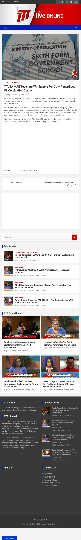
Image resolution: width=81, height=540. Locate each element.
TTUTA (34, 170)
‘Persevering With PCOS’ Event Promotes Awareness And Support (64, 422)
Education (8, 83)
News (16, 83)
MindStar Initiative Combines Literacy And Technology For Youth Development (21, 384)
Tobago (41, 252)
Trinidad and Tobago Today (36, 275)
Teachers (27, 170)
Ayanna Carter (23, 95)
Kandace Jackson (32, 260)
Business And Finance (23, 252)
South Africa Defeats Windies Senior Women (59, 184)
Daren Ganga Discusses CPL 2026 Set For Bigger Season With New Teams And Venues (58, 384)
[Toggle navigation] (5, 27)
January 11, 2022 (10, 95)
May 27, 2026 (20, 260)
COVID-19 (11, 170)
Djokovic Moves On (15, 183)
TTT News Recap (13, 313)
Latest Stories (51, 402)
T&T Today (19, 267)
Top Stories (10, 246)
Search (74, 237)
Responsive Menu (76, 2)
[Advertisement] (40, 211)
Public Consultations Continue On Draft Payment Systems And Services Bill (20, 345)
